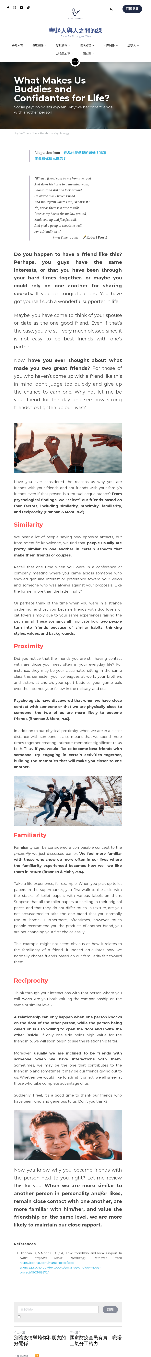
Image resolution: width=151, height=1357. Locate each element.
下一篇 (82, 1288)
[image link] (75, 13)
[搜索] (111, 9)
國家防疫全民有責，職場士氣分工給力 (105, 1297)
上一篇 (19, 1288)
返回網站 (21, 1312)
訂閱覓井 (132, 9)
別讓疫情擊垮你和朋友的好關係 (42, 1297)
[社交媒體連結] (8, 7)
